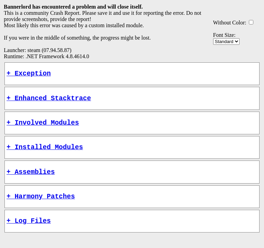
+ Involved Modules (43, 127)
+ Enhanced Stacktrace (49, 101)
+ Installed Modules (45, 153)
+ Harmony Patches (41, 206)
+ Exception (29, 74)
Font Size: (224, 35)
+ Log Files (29, 232)
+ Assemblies (31, 180)
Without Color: (229, 22)
